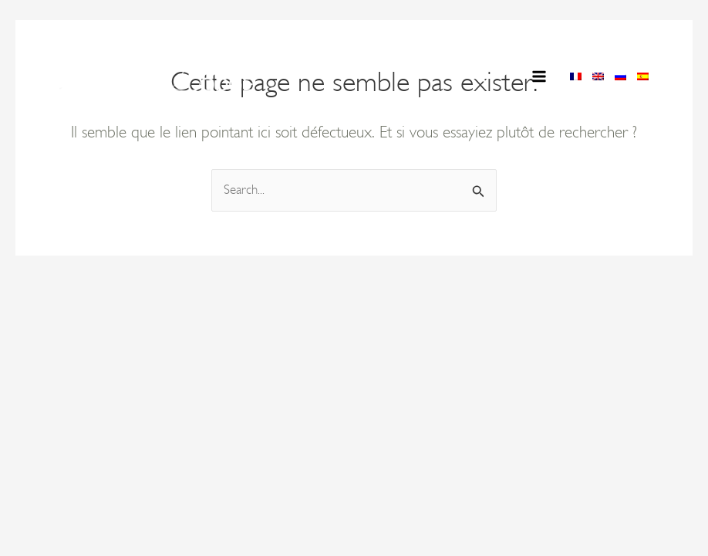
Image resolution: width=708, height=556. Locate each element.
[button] (480, 78)
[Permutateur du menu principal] (540, 76)
